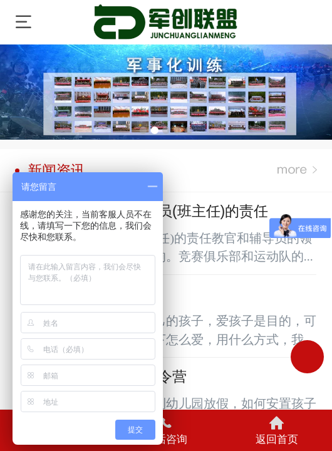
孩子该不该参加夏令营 (101, 376)
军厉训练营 (167, 22)
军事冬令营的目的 (87, 293)
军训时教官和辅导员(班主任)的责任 (142, 211)
